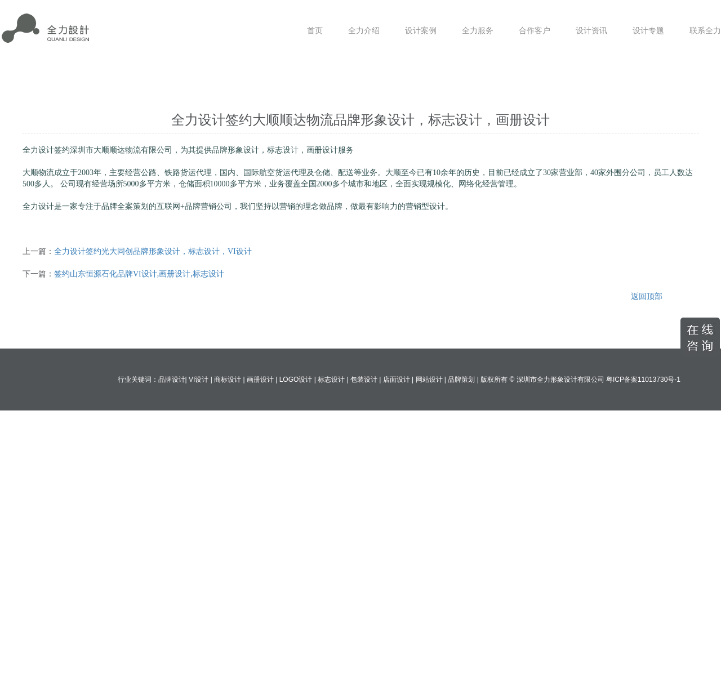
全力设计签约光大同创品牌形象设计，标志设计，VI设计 (153, 251)
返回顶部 (646, 296)
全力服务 (477, 30)
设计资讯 (591, 30)
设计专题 (648, 30)
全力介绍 (364, 30)
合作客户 (534, 30)
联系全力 (705, 30)
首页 (315, 30)
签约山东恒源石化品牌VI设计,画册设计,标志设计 (139, 274)
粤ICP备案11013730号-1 (643, 379)
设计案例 (421, 30)
